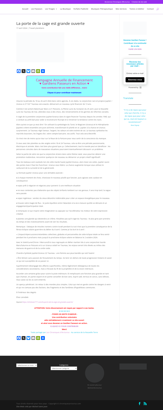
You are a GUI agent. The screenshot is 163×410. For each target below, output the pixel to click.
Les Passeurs (36, 9)
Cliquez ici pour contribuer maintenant (64, 92)
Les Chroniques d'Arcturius (58, 332)
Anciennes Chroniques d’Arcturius (117, 2)
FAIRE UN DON (134, 49)
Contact (150, 9)
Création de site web (139, 2)
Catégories (63, 365)
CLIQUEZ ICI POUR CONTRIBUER (64, 326)
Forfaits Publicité (80, 9)
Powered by (134, 87)
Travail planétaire (36, 28)
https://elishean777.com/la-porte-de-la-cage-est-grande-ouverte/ (47, 302)
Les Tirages (50, 9)
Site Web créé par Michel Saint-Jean (31, 406)
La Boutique (65, 9)
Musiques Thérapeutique (102, 9)
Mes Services (121, 9)
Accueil (25, 9)
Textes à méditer (137, 9)
